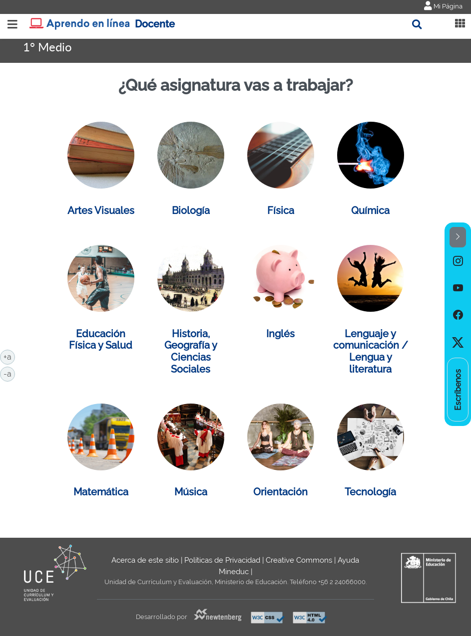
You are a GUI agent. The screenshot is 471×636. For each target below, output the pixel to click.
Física (280, 210)
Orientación (280, 492)
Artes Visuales (100, 210)
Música (190, 492)
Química (370, 210)
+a (9, 356)
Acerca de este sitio (145, 560)
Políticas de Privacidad (222, 560)
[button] (458, 237)
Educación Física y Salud (100, 340)
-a (9, 373)
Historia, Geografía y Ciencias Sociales (190, 351)
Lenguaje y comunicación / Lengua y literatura (370, 351)
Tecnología (370, 492)
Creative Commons (299, 560)
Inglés (280, 334)
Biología (191, 210)
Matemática (100, 492)
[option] (458, 260)
